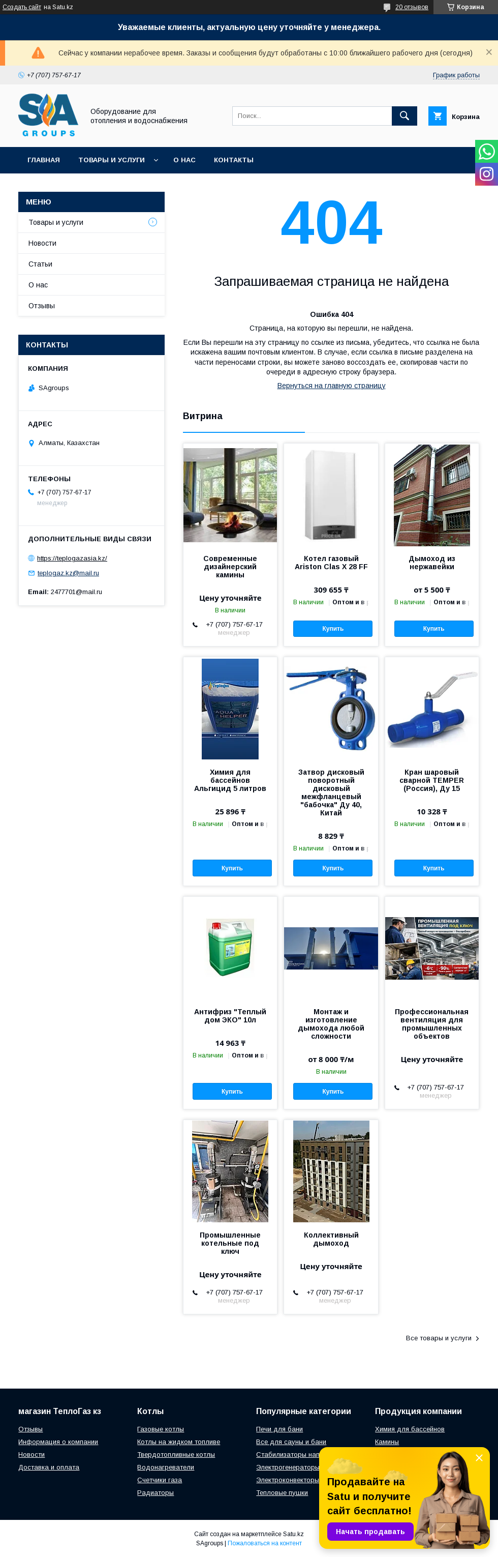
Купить (333, 628)
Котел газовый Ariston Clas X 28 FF (331, 562)
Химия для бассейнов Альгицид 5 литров (230, 780)
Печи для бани (279, 1429)
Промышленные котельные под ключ (230, 1243)
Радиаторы (155, 1492)
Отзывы (41, 306)
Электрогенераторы (288, 1467)
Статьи (40, 264)
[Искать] (404, 116)
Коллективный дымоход (331, 1239)
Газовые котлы (160, 1429)
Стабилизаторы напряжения (301, 1454)
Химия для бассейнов (410, 1429)
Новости (42, 243)
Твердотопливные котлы (176, 1454)
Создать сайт (22, 7)
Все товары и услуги (439, 1338)
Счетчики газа (159, 1480)
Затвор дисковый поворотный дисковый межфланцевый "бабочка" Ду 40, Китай (331, 792)
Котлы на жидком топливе (178, 1442)
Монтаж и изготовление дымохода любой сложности (331, 1024)
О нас (184, 160)
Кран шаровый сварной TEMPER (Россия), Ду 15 (431, 780)
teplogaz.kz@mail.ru (68, 573)
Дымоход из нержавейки (432, 562)
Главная (43, 160)
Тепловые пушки (282, 1492)
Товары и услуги (111, 160)
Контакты (234, 160)
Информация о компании (58, 1442)
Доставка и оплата (48, 1467)
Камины (387, 1442)
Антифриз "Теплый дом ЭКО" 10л (230, 1016)
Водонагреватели (165, 1467)
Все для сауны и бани (291, 1442)
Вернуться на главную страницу (331, 385)
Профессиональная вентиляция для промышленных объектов (432, 1024)
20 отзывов (411, 7)
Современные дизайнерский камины (230, 566)
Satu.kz (293, 1534)
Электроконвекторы (287, 1480)
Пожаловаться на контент (265, 1543)
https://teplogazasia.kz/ (72, 558)
